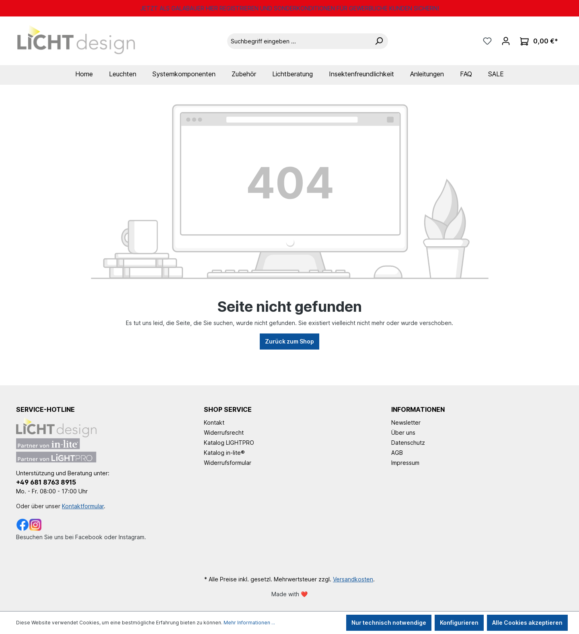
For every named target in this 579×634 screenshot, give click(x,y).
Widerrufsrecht (224, 432)
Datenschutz (408, 442)
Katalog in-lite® (224, 452)
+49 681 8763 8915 (46, 482)
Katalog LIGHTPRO (229, 442)
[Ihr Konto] (506, 41)
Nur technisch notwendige (388, 622)
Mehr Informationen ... (249, 623)
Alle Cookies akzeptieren (527, 622)
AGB (397, 452)
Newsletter (406, 422)
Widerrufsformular (227, 462)
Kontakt (214, 422)
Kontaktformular (83, 506)
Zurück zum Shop (289, 341)
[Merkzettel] (487, 41)
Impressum (405, 462)
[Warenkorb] (539, 41)
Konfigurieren (459, 622)
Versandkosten (353, 579)
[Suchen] (379, 41)
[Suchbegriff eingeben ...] (298, 41)
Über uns (403, 432)
